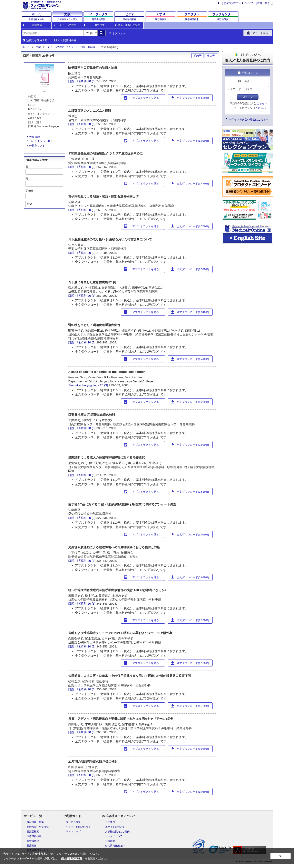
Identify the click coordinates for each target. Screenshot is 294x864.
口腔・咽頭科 (87, 47)
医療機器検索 (34, 836)
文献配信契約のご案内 (117, 831)
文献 (38, 47)
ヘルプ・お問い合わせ (259, 3)
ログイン (247, 96)
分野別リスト (37, 145)
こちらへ (262, 103)
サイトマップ (73, 831)
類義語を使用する (36, 40)
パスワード (234, 89)
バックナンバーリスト (42, 141)
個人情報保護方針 (115, 845)
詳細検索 (37, 25)
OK (281, 856)
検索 (29, 203)
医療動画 (32, 845)
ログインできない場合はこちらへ (248, 119)
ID (239, 81)
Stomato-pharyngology (83, 385)
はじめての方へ (231, 3)
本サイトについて (115, 826)
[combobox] (53, 33)
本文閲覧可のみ (67, 40)
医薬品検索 (33, 831)
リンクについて (113, 836)
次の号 (211, 55)
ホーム (26, 47)
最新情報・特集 (35, 822)
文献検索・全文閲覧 (38, 826)
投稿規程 (34, 137)
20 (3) (92, 81)
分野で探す (98, 25)
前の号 (198, 55)
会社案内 (110, 822)
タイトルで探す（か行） (60, 47)
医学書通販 (33, 841)
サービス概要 (73, 822)
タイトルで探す (67, 25)
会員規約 (110, 841)
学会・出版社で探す (129, 25)
